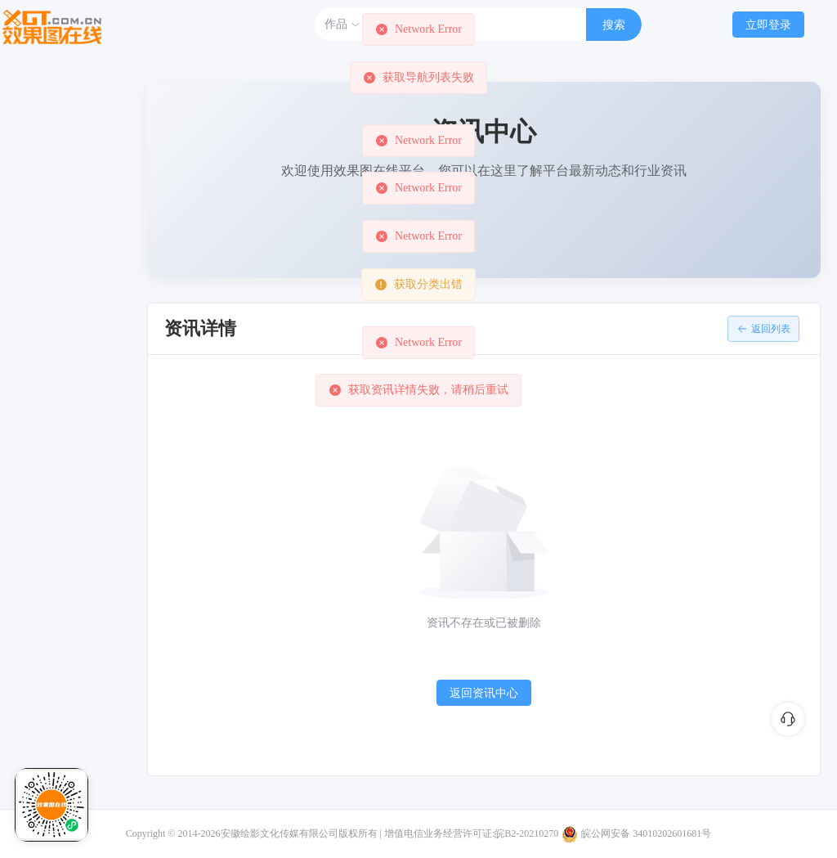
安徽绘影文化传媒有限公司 (279, 833)
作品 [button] (342, 24)
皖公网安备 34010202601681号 (646, 833)
